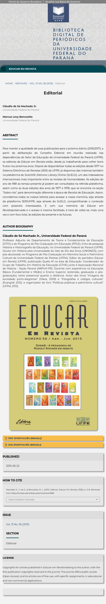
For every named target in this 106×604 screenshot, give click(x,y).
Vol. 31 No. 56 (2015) (41, 83)
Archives (21, 83)
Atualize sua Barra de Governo (62, 1)
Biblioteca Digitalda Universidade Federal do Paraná (72, 44)
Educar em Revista (22, 68)
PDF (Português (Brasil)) (25, 438)
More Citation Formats (21, 499)
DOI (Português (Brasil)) (24, 444)
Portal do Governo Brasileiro (25, 1)
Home (9, 83)
